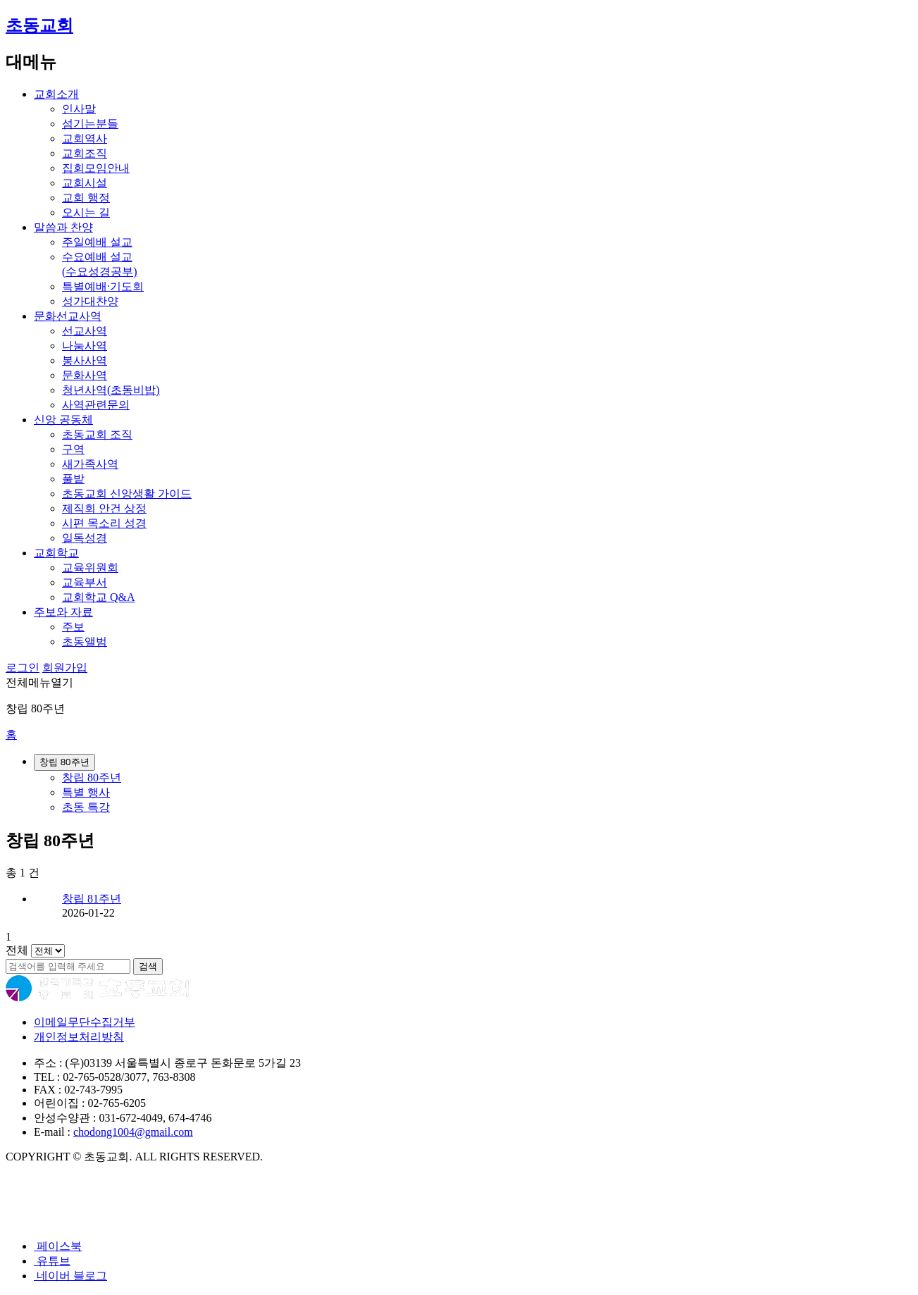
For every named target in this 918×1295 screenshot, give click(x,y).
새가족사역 (90, 464)
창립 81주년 (91, 899)
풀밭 (73, 479)
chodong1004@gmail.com (133, 1132)
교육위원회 (90, 568)
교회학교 (56, 553)
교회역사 (84, 138)
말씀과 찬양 (63, 227)
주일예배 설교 (97, 242)
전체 (17, 950)
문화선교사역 (67, 316)
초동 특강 (86, 807)
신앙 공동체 (63, 420)
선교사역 (84, 331)
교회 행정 (86, 198)
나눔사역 (84, 346)
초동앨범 (84, 642)
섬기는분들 (90, 124)
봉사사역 (84, 360)
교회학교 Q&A (98, 597)
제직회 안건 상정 (104, 508)
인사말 (79, 109)
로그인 (22, 668)
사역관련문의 (96, 405)
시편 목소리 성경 (104, 523)
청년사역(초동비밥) (111, 390)
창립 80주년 (91, 777)
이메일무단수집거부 (84, 1022)
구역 (73, 449)
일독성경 (84, 538)
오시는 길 (86, 212)
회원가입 (64, 668)
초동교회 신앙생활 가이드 (127, 494)
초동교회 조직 (97, 434)
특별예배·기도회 (103, 286)
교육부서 (84, 582)
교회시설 (84, 183)
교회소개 (56, 94)
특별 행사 (86, 792)
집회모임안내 (96, 168)
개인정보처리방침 (79, 1037)
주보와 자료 (63, 612)
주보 (73, 627)
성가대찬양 (90, 301)
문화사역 (84, 375)
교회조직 (84, 153)
